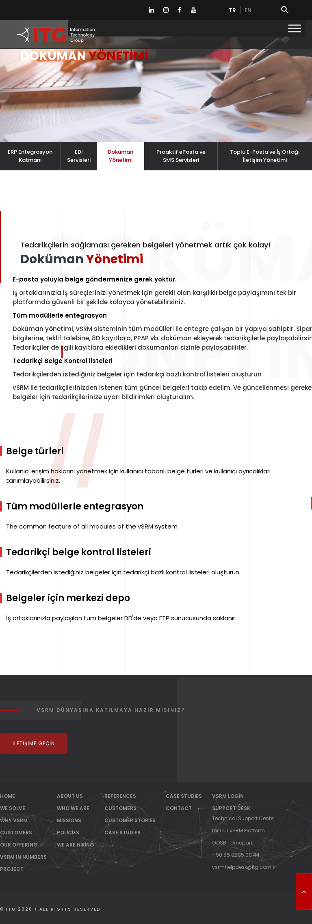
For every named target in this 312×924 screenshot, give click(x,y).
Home (7, 796)
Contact (179, 808)
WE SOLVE (12, 808)
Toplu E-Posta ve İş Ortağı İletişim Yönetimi (265, 156)
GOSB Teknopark (232, 842)
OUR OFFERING (19, 844)
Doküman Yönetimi (120, 156)
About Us (70, 796)
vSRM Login (228, 796)
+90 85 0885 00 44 (236, 854)
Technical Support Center (243, 818)
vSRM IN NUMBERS (23, 856)
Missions (69, 820)
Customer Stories (130, 820)
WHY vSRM (14, 820)
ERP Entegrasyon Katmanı (30, 156)
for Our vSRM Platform (238, 830)
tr (232, 10)
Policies (68, 832)
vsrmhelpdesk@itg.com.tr (244, 867)
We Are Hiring (75, 844)
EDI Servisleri (79, 156)
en (248, 10)
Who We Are (73, 808)
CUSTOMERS (16, 832)
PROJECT (12, 869)
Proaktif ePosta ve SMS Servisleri (181, 156)
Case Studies (122, 832)
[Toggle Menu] (294, 28)
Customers (120, 808)
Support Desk (231, 808)
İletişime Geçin (34, 743)
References (120, 796)
